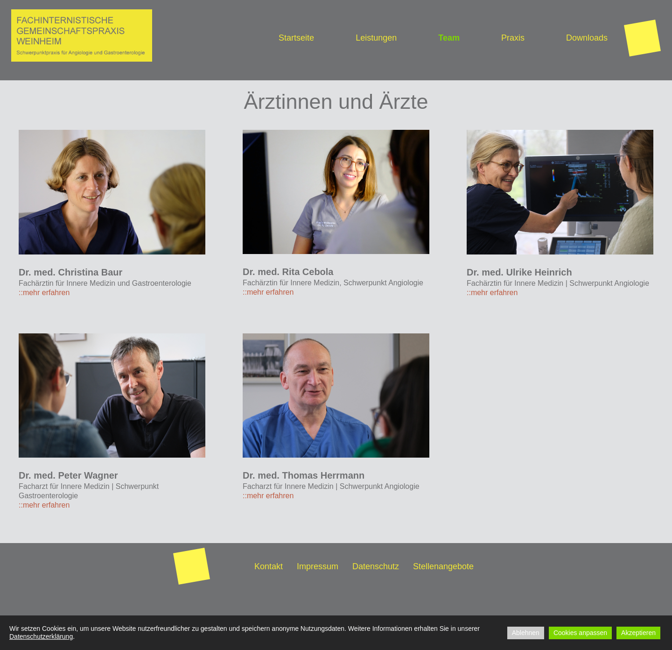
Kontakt (268, 566)
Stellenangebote (443, 566)
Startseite (296, 37)
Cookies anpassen (580, 632)
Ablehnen (525, 632)
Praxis (513, 37)
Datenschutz (375, 566)
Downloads (587, 37)
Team (449, 37)
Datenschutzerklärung (41, 636)
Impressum (317, 566)
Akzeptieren (638, 632)
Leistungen (376, 37)
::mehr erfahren (44, 293)
